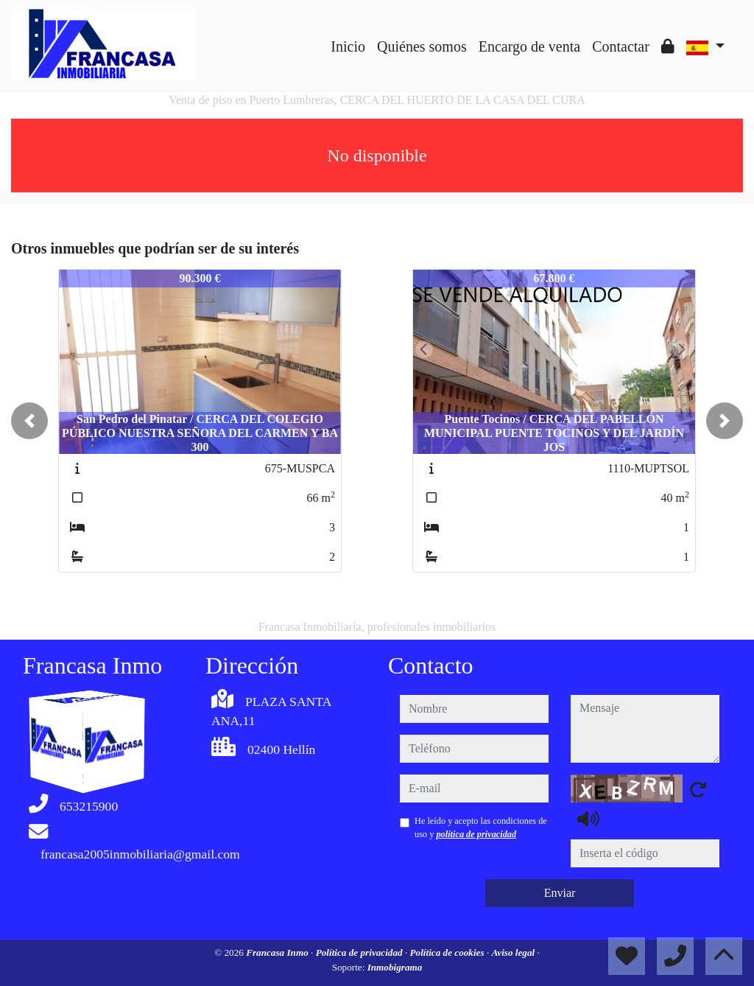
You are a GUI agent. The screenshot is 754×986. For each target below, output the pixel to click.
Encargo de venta (529, 46)
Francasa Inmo (278, 952)
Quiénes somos (422, 46)
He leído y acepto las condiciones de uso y (481, 827)
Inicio (348, 46)
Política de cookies (448, 952)
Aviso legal (515, 952)
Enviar (560, 893)
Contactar (620, 46)
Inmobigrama (395, 967)
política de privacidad (476, 834)
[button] (29, 420)
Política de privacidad (360, 952)
